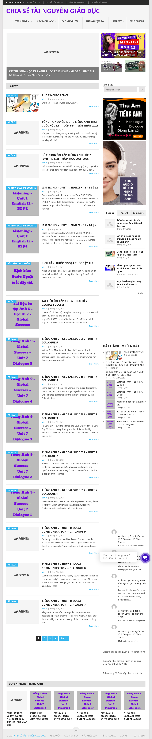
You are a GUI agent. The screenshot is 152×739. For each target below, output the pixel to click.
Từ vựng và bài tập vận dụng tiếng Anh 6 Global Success (129, 223)
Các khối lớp (69, 21)
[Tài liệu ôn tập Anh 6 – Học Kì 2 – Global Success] (110, 414)
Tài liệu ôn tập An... (55, 2)
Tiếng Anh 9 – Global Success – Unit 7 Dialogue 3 (69, 416)
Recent (124, 213)
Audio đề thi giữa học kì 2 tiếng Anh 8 (132, 583)
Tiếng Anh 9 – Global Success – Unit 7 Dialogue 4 (69, 378)
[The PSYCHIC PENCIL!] (114, 355)
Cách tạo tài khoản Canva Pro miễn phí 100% (130, 614)
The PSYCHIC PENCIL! (56, 95)
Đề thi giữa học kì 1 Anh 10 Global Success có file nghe (129, 268)
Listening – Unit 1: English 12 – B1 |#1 (70, 225)
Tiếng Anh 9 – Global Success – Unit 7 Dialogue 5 (69, 340)
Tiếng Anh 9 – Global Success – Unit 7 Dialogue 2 (69, 454)
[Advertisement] (125, 320)
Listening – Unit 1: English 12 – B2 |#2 (70, 187)
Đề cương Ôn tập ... (32, 2)
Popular (110, 213)
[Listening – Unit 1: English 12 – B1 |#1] (110, 395)
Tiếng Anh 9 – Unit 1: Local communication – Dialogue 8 (64, 566)
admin (44, 99)
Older (64, 638)
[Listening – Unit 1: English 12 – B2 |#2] (110, 385)
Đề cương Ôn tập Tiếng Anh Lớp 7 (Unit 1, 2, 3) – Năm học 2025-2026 (66, 156)
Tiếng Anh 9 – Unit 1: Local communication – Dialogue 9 (64, 529)
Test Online (136, 21)
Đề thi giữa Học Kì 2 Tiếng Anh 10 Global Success (131, 539)
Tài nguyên (22, 21)
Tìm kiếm (108, 85)
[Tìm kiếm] (142, 90)
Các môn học (45, 21)
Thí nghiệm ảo (95, 21)
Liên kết (117, 21)
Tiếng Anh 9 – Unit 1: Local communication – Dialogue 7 (64, 602)
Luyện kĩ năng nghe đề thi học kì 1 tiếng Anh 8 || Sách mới (129, 239)
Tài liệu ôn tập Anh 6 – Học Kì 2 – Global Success (66, 302)
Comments (138, 213)
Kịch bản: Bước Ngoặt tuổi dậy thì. (68, 263)
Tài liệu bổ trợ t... (78, 2)
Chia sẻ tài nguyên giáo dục (53, 11)
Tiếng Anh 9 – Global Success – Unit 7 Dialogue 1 (69, 492)
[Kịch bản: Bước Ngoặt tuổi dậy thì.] (110, 404)
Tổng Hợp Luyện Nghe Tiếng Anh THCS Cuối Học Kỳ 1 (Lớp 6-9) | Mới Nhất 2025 (70, 123)
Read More (94, 106)
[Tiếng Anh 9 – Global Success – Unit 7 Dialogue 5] (110, 424)
